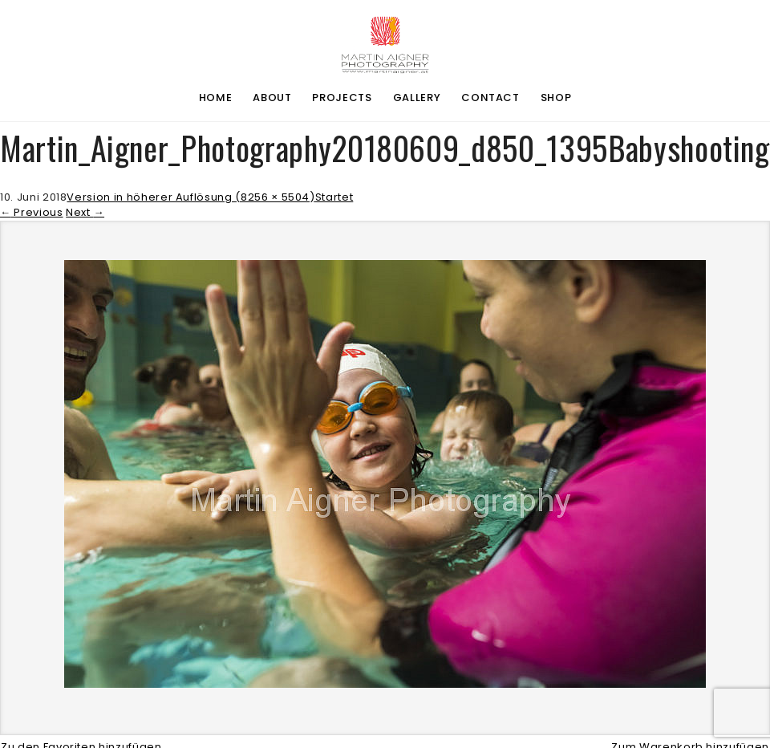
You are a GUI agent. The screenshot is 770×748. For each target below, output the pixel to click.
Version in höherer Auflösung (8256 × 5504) (190, 197)
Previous (31, 212)
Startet (334, 197)
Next (85, 212)
